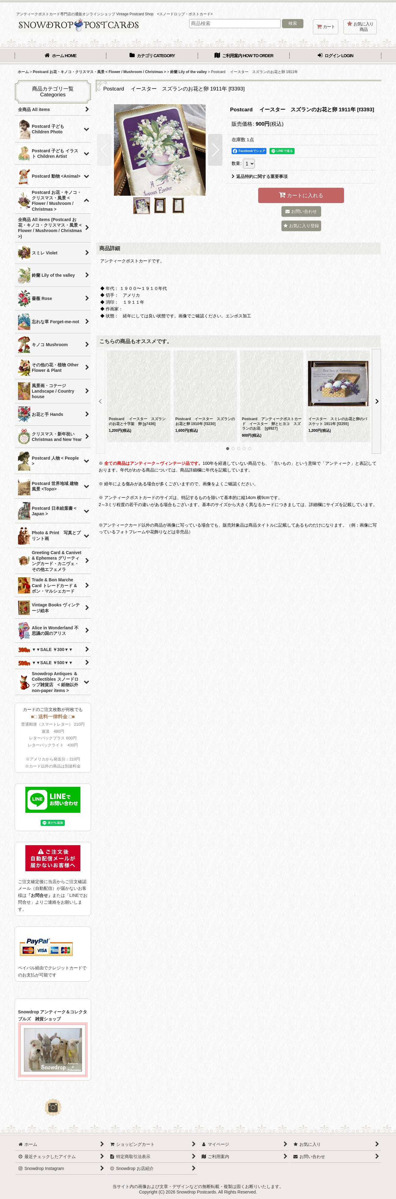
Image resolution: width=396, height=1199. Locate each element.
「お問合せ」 (39, 895)
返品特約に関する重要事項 (260, 176)
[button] (104, 150)
